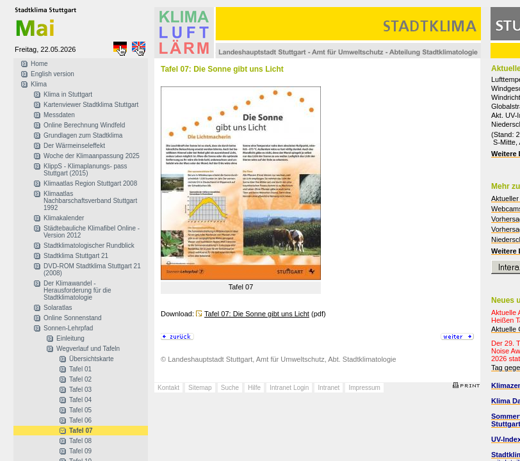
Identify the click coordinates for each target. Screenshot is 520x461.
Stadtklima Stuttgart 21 (76, 255)
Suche (230, 387)
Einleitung (70, 338)
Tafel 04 (80, 399)
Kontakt (168, 387)
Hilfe (254, 387)
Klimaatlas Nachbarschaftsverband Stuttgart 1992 (90, 200)
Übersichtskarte (91, 358)
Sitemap (200, 387)
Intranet (328, 387)
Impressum (364, 387)
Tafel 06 (80, 420)
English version (52, 73)
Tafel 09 (80, 451)
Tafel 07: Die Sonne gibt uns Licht (256, 314)
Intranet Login (289, 387)
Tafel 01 (80, 369)
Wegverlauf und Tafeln (88, 348)
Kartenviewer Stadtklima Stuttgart (91, 104)
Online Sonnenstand (73, 317)
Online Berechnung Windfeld (84, 125)
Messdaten (59, 114)
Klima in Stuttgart (68, 94)
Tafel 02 (80, 379)
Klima (39, 84)
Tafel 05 (80, 410)
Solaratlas (58, 307)
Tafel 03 (80, 389)
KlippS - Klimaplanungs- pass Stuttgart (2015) (85, 170)
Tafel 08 (80, 440)
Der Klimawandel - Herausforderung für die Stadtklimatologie (77, 290)
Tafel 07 (81, 430)
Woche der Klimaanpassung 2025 (92, 155)
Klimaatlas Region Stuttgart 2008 (90, 183)
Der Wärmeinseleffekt (74, 145)
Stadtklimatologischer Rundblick (89, 245)
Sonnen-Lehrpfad (68, 328)
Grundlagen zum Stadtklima (83, 135)
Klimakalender (64, 218)
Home (39, 63)
